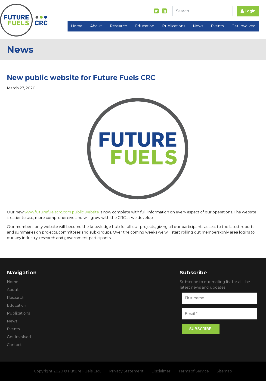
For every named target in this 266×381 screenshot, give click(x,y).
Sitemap (224, 371)
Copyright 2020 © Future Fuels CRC (67, 371)
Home (76, 26)
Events (217, 26)
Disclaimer (161, 371)
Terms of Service (193, 371)
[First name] (219, 298)
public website (85, 212)
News (198, 26)
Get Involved (244, 26)
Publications (173, 26)
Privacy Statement (126, 371)
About (96, 26)
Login (248, 11)
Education (144, 26)
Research (118, 26)
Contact (14, 345)
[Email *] (219, 313)
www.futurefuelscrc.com (48, 212)
